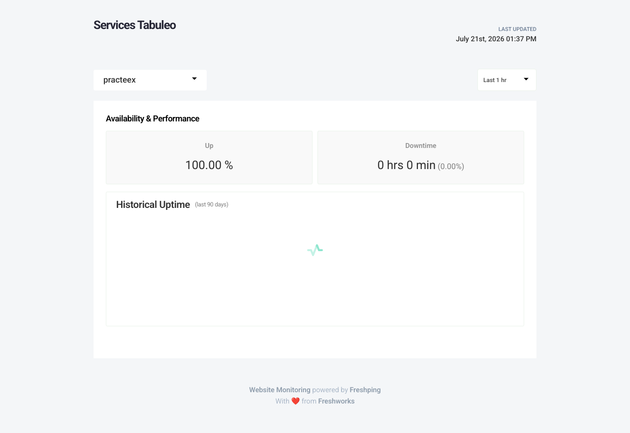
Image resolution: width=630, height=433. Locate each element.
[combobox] (150, 80)
